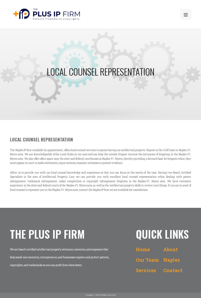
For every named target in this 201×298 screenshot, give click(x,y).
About (170, 249)
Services (146, 270)
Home (143, 249)
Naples (171, 260)
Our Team (147, 260)
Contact (172, 270)
